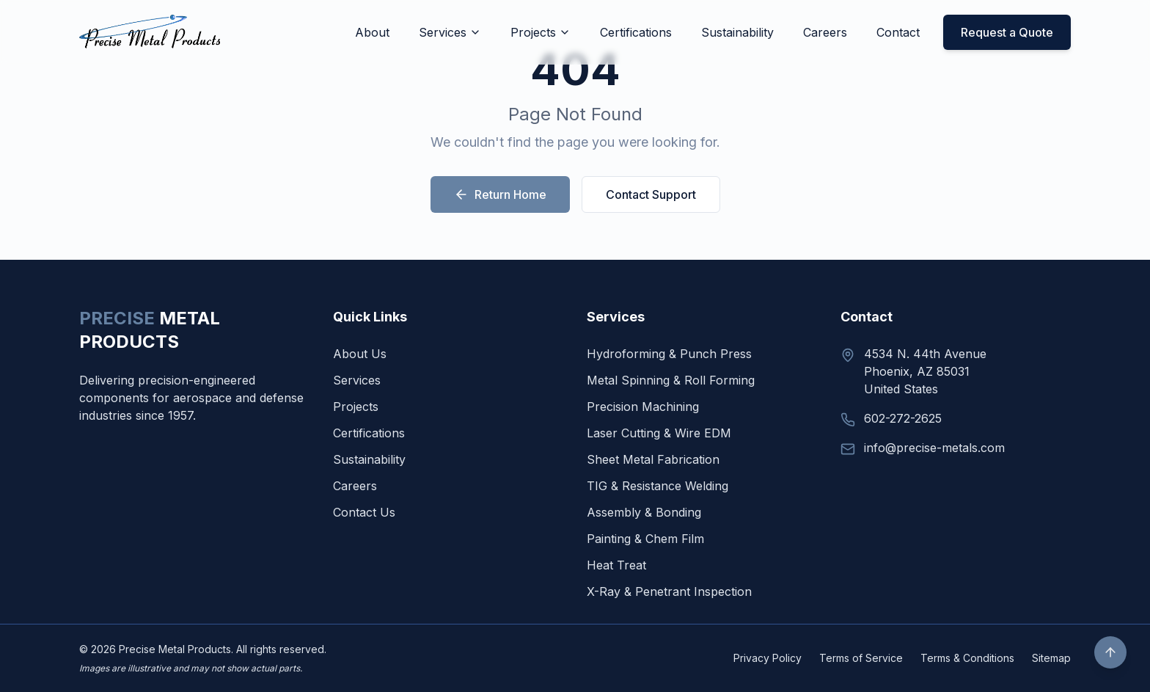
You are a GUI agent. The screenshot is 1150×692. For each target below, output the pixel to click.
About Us (360, 353)
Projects (540, 32)
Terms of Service (861, 658)
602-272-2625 (903, 418)
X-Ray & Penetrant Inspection (669, 591)
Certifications (636, 32)
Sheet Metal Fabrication (653, 459)
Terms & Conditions (967, 658)
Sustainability (737, 32)
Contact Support (651, 194)
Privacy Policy (767, 658)
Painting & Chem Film (645, 538)
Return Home (500, 194)
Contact (898, 32)
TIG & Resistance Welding (657, 485)
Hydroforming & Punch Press (669, 353)
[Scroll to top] (1110, 652)
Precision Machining (643, 406)
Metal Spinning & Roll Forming (671, 380)
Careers (825, 32)
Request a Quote (1007, 32)
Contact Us (364, 512)
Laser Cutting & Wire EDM (659, 433)
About (372, 32)
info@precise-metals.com (934, 447)
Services (450, 32)
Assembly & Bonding (644, 512)
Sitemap (1051, 658)
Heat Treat (616, 565)
